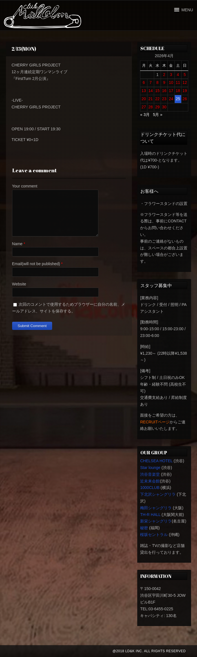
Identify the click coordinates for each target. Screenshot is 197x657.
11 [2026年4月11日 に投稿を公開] (178, 82)
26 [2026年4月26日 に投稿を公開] (185, 99)
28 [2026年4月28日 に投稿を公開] (151, 107)
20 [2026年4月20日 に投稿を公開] (143, 99)
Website (19, 284)
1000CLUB (150, 487)
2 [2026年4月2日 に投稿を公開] (164, 74)
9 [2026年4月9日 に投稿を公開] (164, 82)
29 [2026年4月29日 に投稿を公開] (157, 107)
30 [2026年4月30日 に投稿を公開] (164, 107)
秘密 (144, 528)
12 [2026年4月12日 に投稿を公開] (185, 82)
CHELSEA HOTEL (156, 461)
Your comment (24, 186)
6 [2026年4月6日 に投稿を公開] (144, 82)
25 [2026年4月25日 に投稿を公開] (178, 99)
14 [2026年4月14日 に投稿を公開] (151, 90)
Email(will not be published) (36, 264)
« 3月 (144, 114)
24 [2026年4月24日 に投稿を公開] (171, 99)
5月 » (157, 114)
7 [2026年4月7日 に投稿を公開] (150, 82)
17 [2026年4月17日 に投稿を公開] (171, 90)
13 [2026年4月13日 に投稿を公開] (143, 90)
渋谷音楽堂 (150, 474)
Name (17, 244)
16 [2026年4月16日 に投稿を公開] (164, 90)
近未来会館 (150, 481)
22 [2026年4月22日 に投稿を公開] (157, 99)
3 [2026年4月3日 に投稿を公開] (171, 74)
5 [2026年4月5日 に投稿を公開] (185, 74)
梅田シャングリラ (156, 508)
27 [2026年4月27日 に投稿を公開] (143, 107)
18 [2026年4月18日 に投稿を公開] (178, 90)
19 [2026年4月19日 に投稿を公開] (185, 90)
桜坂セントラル (154, 534)
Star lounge (150, 467)
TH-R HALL (150, 514)
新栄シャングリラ (156, 521)
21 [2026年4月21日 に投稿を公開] (151, 99)
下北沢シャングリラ (158, 494)
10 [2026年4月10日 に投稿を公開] (171, 82)
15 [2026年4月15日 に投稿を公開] (157, 90)
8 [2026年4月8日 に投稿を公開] (157, 82)
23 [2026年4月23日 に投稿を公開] (164, 99)
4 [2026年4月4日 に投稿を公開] (178, 74)
